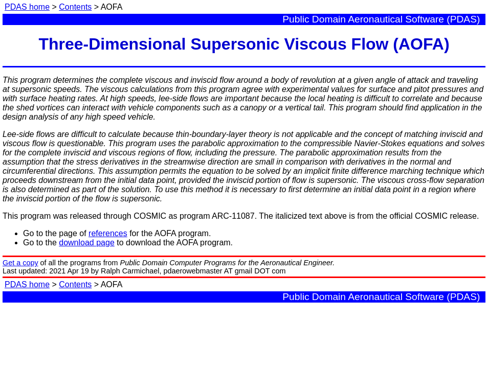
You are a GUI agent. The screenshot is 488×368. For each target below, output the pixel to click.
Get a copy (20, 263)
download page (87, 242)
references (107, 233)
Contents (75, 7)
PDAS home (27, 7)
